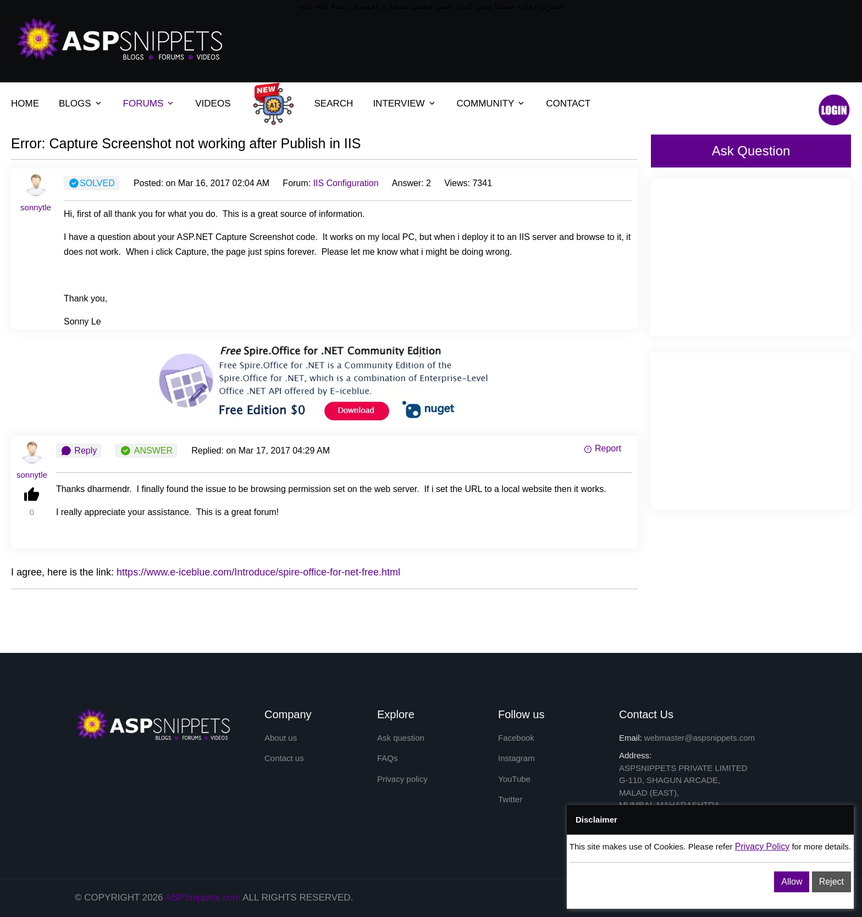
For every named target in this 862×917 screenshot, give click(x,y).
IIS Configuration (345, 183)
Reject (831, 881)
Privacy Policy (762, 846)
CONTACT (568, 103)
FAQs (387, 758)
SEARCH (333, 103)
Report (602, 448)
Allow (791, 881)
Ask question (400, 737)
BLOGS (75, 103)
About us (280, 737)
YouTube (514, 779)
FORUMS (143, 103)
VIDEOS (212, 103)
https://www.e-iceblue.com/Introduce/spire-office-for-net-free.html (258, 572)
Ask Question (751, 150)
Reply (78, 450)
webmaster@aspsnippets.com (699, 737)
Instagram (516, 758)
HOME (25, 103)
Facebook (516, 737)
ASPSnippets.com (202, 897)
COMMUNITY (486, 103)
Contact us (284, 758)
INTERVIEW (398, 103)
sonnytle (35, 207)
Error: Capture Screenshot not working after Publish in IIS (186, 143)
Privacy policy (402, 779)
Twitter (510, 799)
